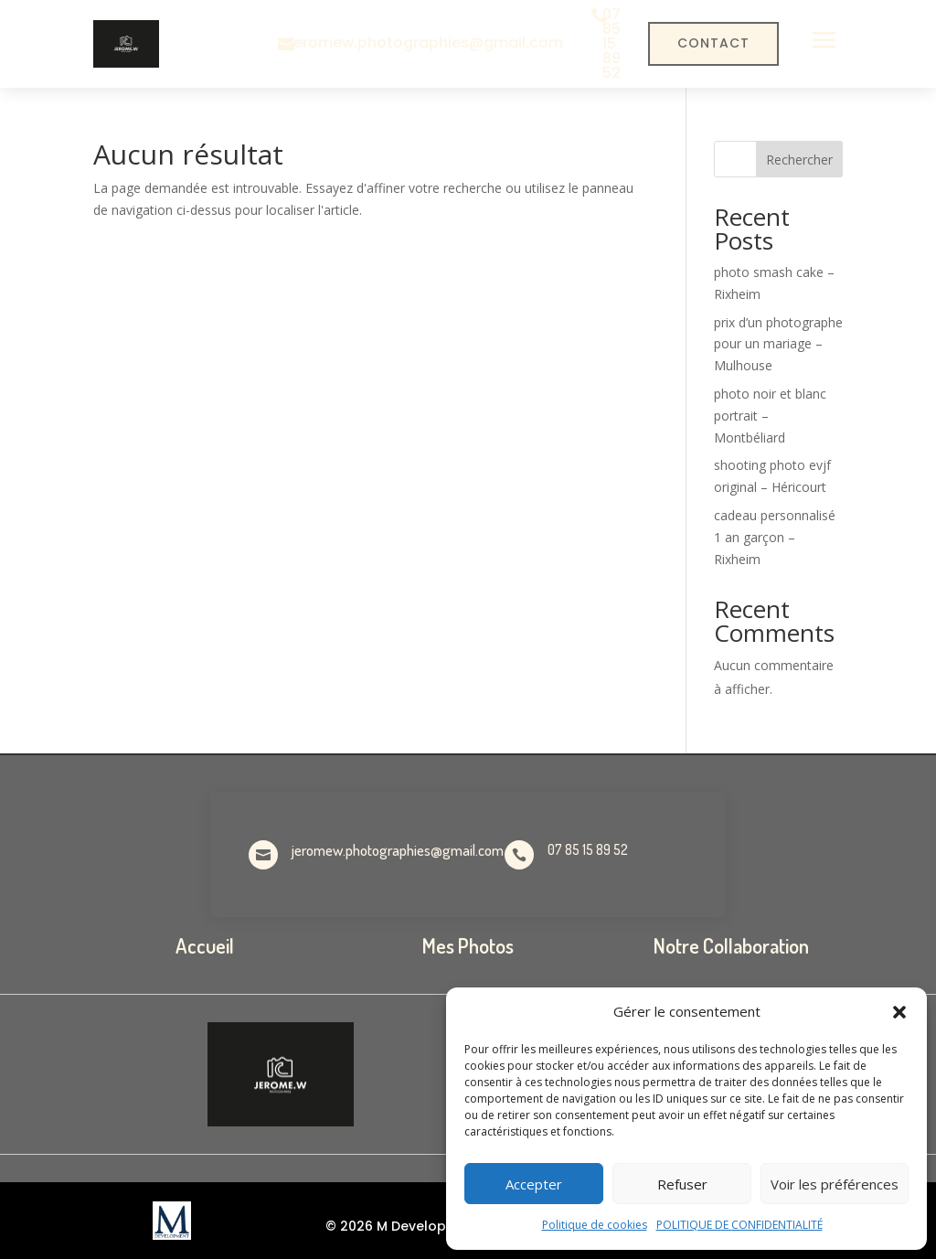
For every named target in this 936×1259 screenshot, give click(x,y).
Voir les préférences (835, 1184)
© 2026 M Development (403, 1226)
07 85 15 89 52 (611, 43)
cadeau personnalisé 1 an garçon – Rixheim (774, 537)
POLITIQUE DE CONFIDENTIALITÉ (739, 1224)
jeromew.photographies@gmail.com (426, 42)
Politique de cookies (594, 1224)
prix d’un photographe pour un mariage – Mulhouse (778, 344)
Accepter (533, 1184)
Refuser (682, 1184)
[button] (899, 1012)
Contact (713, 43)
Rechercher (799, 159)
